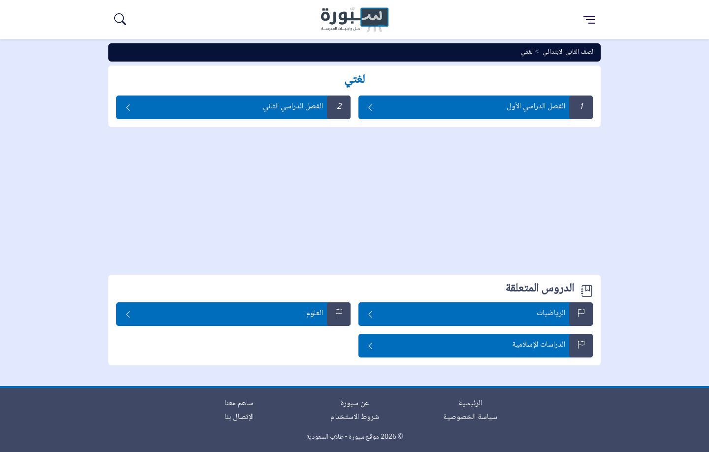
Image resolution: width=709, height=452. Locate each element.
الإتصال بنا (239, 417)
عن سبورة (355, 403)
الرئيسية (470, 403)
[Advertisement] (354, 201)
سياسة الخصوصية (470, 417)
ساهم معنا (239, 403)
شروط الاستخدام (354, 417)
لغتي (527, 52)
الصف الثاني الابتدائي (569, 52)
